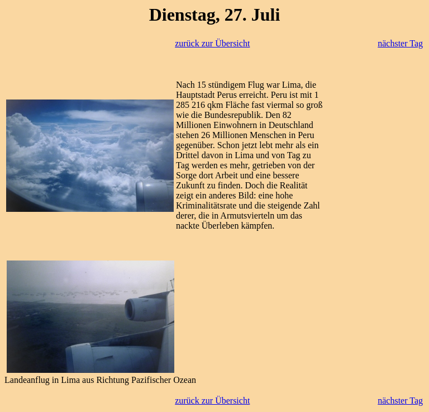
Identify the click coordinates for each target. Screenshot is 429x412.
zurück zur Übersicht (212, 43)
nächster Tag (400, 43)
